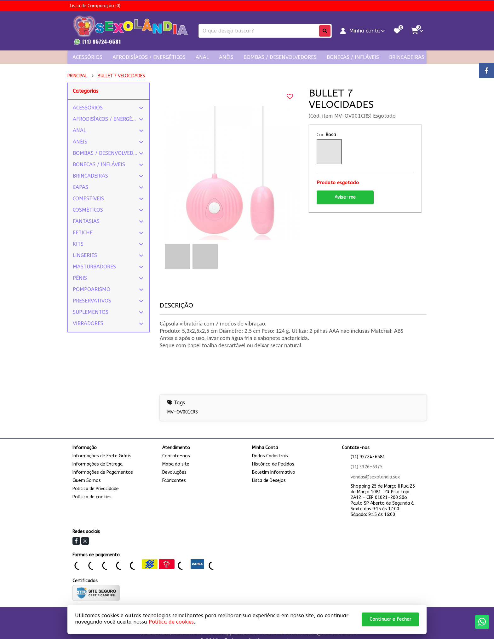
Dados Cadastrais (270, 456)
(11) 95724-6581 (368, 457)
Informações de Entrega (97, 464)
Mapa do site (175, 464)
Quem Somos (86, 480)
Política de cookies (92, 497)
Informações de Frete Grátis (101, 456)
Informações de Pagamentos (102, 472)
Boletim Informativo (273, 472)
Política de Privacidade (95, 488)
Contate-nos (176, 456)
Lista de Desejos (269, 480)
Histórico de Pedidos (273, 464)
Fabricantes (174, 480)
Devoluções (174, 472)
